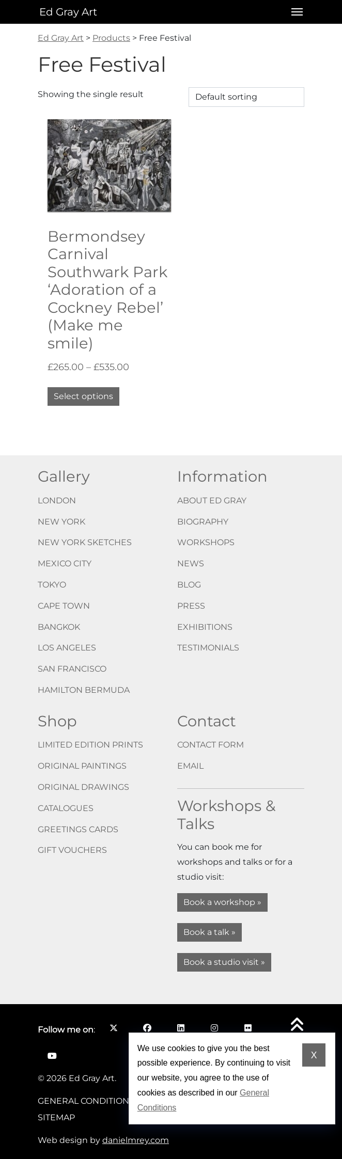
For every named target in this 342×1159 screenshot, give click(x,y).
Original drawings (83, 787)
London (57, 500)
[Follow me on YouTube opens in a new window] (52, 1055)
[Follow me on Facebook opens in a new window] (147, 1028)
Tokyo (52, 585)
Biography (202, 522)
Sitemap (56, 1117)
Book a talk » (209, 932)
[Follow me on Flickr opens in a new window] (248, 1028)
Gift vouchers (72, 850)
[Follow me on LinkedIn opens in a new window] (180, 1028)
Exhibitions (204, 627)
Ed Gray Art (68, 12)
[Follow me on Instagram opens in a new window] (214, 1028)
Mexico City (64, 563)
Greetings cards (78, 829)
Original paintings (82, 766)
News (190, 563)
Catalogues (66, 808)
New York (61, 522)
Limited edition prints (90, 745)
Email (190, 766)
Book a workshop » (222, 902)
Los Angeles (67, 648)
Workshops (206, 542)
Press (191, 606)
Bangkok (59, 627)
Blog (189, 585)
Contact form (210, 745)
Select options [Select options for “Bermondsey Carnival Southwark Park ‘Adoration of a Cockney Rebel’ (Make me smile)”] (83, 396)
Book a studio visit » (224, 962)
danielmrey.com (135, 1140)
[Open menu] (294, 12)
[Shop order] (246, 97)
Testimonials (208, 648)
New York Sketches (85, 542)
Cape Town (64, 606)
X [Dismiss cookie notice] (314, 1055)
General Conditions (86, 1101)
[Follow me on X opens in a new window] (113, 1028)
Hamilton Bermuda (84, 690)
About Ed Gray (211, 500)
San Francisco (72, 669)
